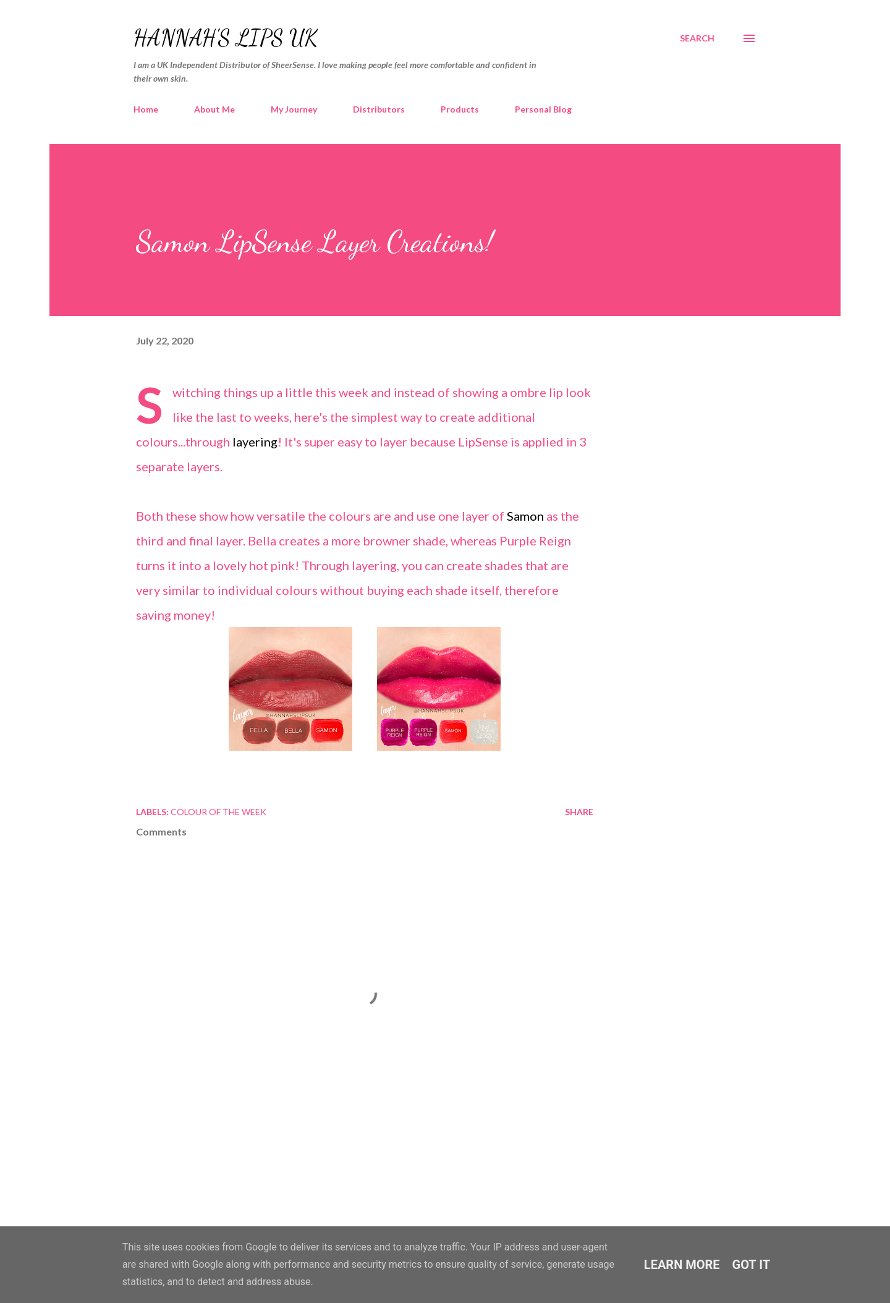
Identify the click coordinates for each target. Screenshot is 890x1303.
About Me (214, 109)
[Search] (697, 38)
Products (460, 109)
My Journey (294, 109)
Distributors (379, 109)
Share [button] (579, 811)
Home (146, 109)
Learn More (682, 1264)
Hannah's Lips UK (226, 38)
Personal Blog (543, 109)
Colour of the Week (218, 811)
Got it (751, 1264)
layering (255, 441)
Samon (526, 515)
